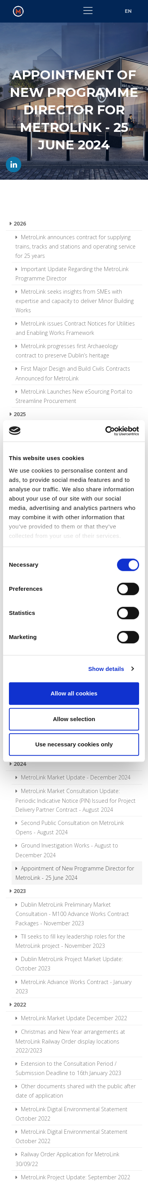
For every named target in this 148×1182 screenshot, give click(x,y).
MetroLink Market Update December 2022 (73, 1018)
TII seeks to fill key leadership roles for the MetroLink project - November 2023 (70, 941)
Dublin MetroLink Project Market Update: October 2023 (69, 963)
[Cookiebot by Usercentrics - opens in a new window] (106, 431)
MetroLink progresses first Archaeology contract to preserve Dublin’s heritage (66, 350)
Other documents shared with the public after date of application (75, 1090)
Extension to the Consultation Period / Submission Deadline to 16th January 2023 (68, 1068)
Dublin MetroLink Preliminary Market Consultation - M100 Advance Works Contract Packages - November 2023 (72, 913)
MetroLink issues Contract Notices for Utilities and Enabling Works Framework (75, 328)
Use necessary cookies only (74, 744)
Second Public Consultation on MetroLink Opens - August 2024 (69, 827)
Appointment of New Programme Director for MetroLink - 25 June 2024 (74, 873)
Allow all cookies (74, 693)
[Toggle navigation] (87, 10)
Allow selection (74, 719)
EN (128, 11)
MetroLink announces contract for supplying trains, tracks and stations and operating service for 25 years (75, 246)
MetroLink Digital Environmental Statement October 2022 (71, 1113)
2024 (20, 763)
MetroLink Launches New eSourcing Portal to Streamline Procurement (74, 396)
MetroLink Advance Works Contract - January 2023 (73, 986)
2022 (20, 1004)
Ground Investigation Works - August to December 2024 (66, 850)
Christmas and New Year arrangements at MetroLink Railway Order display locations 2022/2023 (70, 1041)
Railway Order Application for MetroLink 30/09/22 (67, 1158)
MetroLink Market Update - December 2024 (75, 777)
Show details (106, 668)
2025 (20, 414)
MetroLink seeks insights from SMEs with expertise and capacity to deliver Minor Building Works (74, 300)
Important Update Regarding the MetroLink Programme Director (72, 273)
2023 (20, 891)
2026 (20, 223)
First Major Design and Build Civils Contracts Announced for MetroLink (72, 373)
